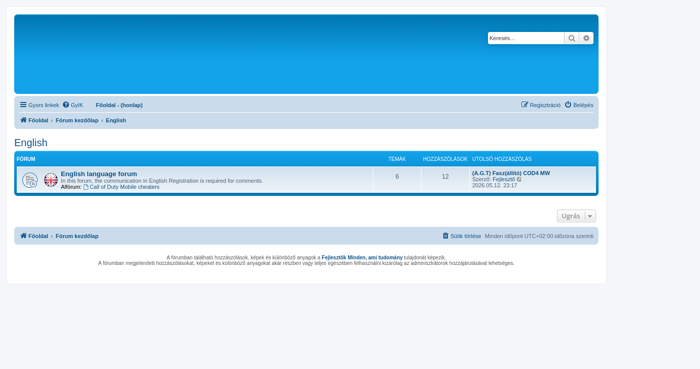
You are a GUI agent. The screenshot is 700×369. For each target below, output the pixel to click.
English (31, 142)
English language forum (99, 174)
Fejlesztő (504, 179)
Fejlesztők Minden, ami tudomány (362, 257)
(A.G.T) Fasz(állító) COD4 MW (511, 173)
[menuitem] (72, 105)
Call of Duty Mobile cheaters (121, 187)
